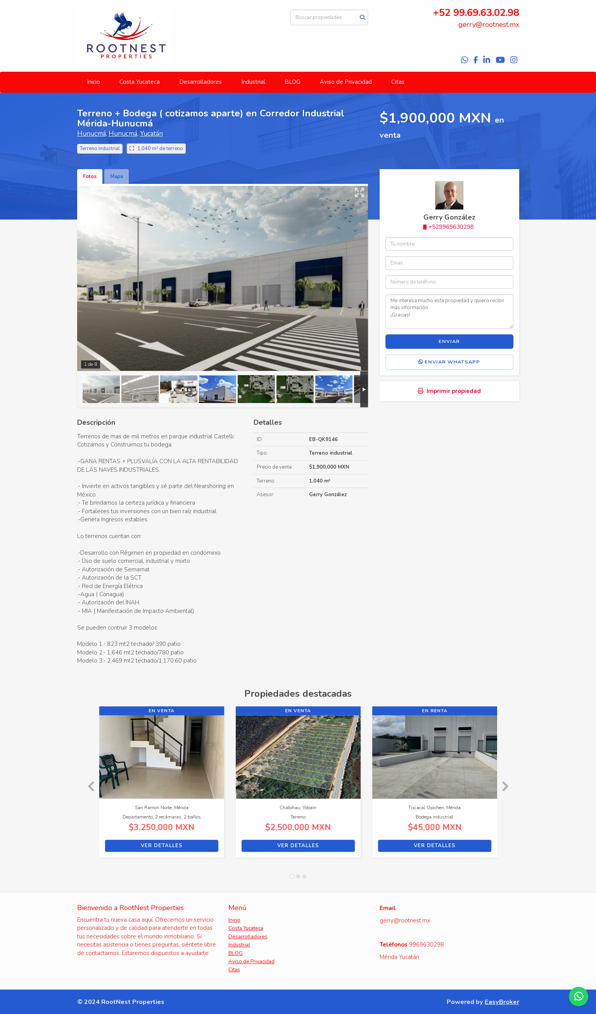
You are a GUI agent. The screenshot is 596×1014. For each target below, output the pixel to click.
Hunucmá (91, 133)
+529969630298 (451, 227)
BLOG (293, 82)
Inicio (93, 82)
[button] (88, 785)
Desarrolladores (200, 82)
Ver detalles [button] (162, 845)
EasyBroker (502, 1001)
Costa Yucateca (139, 82)
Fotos (90, 176)
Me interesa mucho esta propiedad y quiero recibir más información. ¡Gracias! (449, 311)
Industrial (253, 82)
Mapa (116, 176)
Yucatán (151, 133)
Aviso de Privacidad (346, 82)
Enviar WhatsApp (449, 361)
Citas (397, 82)
